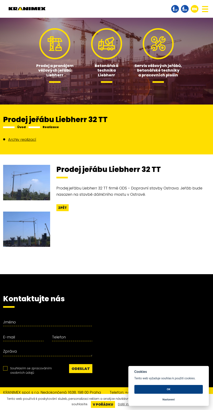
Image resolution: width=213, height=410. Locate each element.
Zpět (62, 207)
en (194, 8)
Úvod (21, 127)
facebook (175, 9)
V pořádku (103, 404)
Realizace (51, 127)
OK (168, 389)
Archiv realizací (22, 139)
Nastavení (168, 399)
